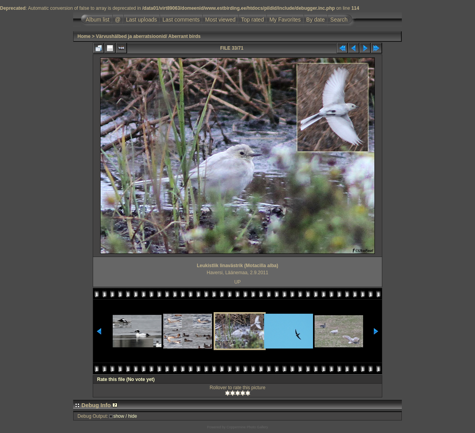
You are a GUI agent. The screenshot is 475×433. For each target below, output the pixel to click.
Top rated (252, 19)
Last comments (181, 19)
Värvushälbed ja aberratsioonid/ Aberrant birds (148, 36)
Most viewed (220, 19)
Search (338, 19)
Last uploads (141, 19)
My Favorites (284, 19)
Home (83, 36)
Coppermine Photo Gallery (247, 427)
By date (315, 19)
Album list (98, 19)
